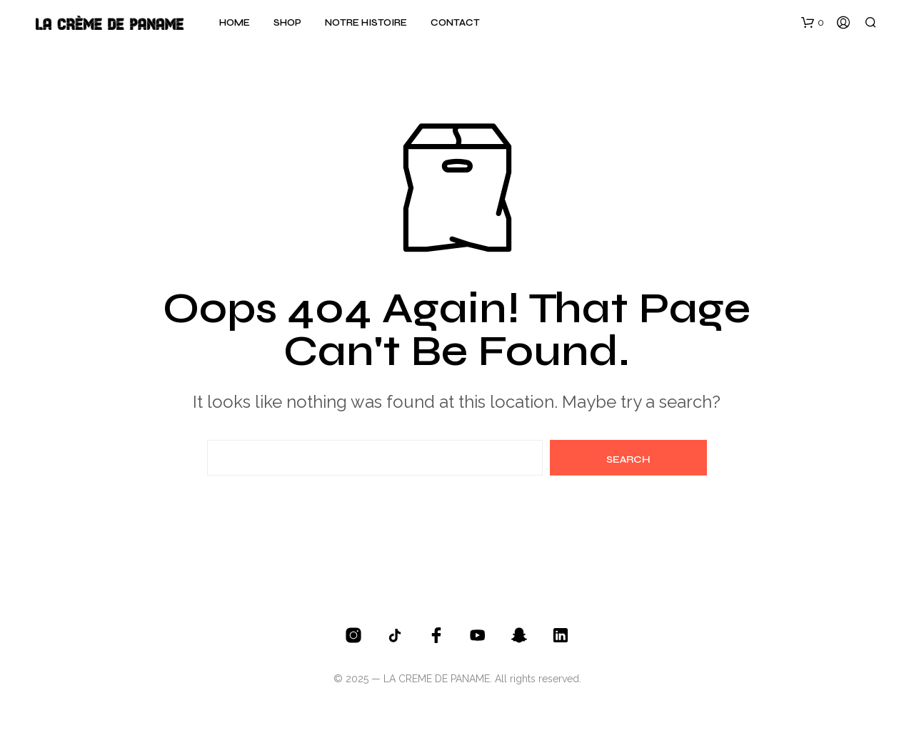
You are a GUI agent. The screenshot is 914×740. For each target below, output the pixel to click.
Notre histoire (366, 23)
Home (234, 23)
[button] (812, 23)
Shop (287, 23)
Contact (455, 23)
